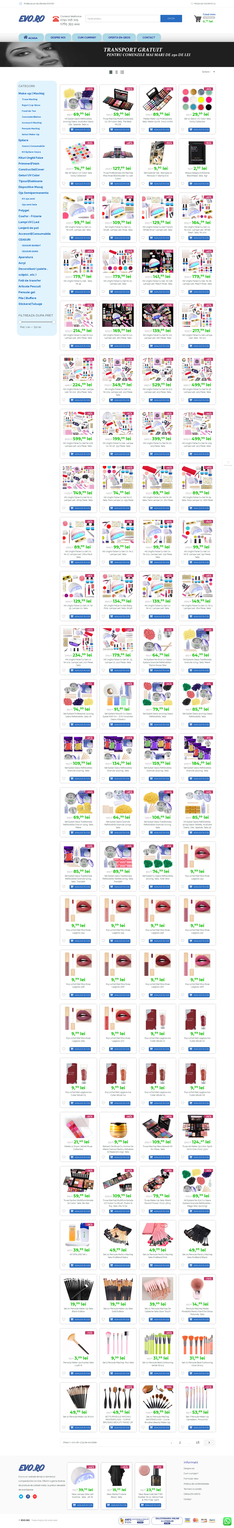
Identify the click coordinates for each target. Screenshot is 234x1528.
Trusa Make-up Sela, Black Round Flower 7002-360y (157, 1201)
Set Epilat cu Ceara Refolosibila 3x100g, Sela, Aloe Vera (157, 877)
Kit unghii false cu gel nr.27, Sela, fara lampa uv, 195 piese (118, 498)
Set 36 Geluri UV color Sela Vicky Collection (78, 174)
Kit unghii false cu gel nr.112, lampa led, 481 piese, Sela (157, 336)
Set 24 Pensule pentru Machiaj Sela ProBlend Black (197, 1256)
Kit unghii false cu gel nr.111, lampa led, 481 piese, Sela (118, 336)
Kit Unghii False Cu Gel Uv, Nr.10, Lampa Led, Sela (158, 607)
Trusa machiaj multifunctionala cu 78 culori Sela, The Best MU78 (118, 121)
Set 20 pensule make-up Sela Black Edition (78, 1310)
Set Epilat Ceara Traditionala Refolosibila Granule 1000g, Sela (158, 824)
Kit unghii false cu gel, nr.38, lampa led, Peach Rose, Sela (197, 282)
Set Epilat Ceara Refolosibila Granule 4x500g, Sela (157, 769)
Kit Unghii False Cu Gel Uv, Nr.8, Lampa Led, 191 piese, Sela (197, 554)
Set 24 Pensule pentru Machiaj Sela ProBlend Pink (158, 1256)
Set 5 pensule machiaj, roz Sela (118, 1362)
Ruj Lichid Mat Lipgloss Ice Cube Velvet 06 (197, 1093)
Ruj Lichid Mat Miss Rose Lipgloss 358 (78, 985)
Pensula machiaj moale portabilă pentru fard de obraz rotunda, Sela (197, 1311)
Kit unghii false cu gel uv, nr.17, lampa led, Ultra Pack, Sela (78, 554)
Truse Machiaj (29, 99)
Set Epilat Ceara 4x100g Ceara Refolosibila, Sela (158, 715)
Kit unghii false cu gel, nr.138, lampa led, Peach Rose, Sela (158, 282)
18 (197, 1442)
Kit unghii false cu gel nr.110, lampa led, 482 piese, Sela (78, 336)
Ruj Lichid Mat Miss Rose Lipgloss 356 (158, 931)
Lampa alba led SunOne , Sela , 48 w (117, 1495)
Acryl (22, 263)
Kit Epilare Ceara (31, 152)
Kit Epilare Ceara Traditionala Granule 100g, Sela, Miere (197, 661)
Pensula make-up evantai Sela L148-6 (78, 1364)
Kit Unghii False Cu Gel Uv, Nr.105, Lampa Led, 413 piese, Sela (118, 392)
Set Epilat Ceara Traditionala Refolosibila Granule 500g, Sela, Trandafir (78, 879)
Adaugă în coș (82, 129)
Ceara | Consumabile (33, 146)
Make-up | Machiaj (31, 93)
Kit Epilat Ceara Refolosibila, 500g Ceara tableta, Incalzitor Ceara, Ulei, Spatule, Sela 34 (197, 824)
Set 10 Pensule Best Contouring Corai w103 (197, 1364)
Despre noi (58, 37)
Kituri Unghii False (31, 157)
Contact (149, 37)
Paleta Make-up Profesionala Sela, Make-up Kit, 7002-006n (157, 120)
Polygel (24, 210)
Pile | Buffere (27, 298)
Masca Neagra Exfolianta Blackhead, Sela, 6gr (197, 174)
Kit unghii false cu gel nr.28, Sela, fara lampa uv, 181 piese (157, 498)
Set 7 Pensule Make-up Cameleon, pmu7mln (197, 1418)
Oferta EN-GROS (119, 37)
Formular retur (191, 1478)
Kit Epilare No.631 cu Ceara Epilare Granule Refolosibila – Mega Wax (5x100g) (197, 1203)
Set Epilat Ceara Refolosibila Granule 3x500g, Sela (118, 769)
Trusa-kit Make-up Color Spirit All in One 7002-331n (197, 1147)
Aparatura (26, 257)
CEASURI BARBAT (31, 245)
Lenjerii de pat (29, 228)
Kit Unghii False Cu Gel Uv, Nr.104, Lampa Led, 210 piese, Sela (78, 662)
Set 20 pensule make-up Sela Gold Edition (118, 1310)
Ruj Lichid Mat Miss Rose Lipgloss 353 (197, 877)
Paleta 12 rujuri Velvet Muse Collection (78, 1147)
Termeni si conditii (193, 1489)
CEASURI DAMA (30, 251)
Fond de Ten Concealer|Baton (31, 114)
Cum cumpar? (87, 37)
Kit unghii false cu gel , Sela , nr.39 (78, 282)
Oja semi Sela (29, 204)
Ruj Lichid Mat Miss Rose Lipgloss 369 (78, 1039)
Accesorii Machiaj (32, 122)
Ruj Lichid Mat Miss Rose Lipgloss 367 (158, 985)
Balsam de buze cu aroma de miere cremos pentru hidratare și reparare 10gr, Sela (118, 1149)
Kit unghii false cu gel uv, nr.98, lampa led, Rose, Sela (118, 228)
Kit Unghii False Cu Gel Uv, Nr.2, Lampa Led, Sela (118, 552)
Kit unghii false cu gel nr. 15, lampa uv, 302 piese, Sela (118, 661)
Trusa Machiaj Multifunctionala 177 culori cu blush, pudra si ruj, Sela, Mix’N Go (118, 1203)
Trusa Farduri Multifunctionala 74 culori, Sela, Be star (78, 1201)
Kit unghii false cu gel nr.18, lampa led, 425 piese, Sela (197, 390)
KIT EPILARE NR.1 (78, 1254)
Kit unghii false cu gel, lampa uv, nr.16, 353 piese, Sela (118, 444)
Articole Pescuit (30, 286)
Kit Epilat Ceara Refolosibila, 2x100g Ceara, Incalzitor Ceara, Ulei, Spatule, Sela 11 (78, 121)
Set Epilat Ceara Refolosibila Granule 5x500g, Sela (197, 769)
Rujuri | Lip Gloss (31, 105)
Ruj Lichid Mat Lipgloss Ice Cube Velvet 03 (78, 1093)
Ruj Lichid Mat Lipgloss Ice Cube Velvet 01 (158, 1039)
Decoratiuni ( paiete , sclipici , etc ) (33, 271)
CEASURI (25, 239)
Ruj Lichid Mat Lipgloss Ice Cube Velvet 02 (197, 1039)
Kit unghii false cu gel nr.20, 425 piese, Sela (157, 444)
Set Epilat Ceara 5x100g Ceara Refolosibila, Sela (197, 715)
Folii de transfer (30, 280)
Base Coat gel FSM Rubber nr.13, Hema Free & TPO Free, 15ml (83, 1497)
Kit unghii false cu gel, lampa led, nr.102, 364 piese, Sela (78, 390)
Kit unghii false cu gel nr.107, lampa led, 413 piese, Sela (158, 390)
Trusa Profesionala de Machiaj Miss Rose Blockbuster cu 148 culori (118, 176)
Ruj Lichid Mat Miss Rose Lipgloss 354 (78, 931)
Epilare (23, 140)
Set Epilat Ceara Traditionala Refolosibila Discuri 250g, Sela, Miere (78, 824)
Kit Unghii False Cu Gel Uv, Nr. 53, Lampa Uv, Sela (78, 607)
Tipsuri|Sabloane (31, 181)
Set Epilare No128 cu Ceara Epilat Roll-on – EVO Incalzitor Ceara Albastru (118, 716)
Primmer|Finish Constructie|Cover (31, 166)
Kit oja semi (28, 198)
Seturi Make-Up (30, 134)
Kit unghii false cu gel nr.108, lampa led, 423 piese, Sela (78, 444)
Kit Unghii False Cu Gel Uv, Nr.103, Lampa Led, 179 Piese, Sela (157, 554)
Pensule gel (27, 292)
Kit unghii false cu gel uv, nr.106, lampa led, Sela (78, 228)
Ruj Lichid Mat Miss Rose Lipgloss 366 (118, 985)
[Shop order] (207, 72)
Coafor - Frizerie (30, 216)
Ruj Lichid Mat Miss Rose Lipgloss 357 (197, 931)
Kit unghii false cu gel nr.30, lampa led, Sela (118, 282)
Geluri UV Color (29, 175)
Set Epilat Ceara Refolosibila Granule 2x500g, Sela (78, 769)
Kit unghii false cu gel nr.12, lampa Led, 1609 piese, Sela (78, 498)
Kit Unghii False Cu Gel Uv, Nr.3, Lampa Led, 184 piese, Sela (197, 607)
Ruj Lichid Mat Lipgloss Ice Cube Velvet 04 (118, 1093)
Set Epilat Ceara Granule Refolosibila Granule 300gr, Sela (118, 824)
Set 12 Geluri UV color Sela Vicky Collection (197, 120)
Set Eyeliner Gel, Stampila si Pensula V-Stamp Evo (158, 174)
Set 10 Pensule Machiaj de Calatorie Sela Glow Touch (158, 1310)
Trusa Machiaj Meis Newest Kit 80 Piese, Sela (157, 1147)
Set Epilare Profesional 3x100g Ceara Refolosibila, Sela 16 (78, 715)
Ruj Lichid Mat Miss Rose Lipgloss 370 (118, 1039)
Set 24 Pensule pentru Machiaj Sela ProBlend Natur (118, 1256)
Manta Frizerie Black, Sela (153, 1495)
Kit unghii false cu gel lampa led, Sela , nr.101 (197, 336)
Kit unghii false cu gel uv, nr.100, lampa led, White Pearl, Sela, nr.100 (197, 230)
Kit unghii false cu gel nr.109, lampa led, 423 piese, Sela (197, 444)
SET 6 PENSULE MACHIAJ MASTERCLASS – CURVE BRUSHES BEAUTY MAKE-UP (118, 1419)
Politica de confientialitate (196, 1484)
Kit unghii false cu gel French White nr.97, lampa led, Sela (158, 228)
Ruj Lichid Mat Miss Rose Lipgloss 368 (197, 985)
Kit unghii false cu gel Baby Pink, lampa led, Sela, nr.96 (118, 607)
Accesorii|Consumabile (35, 233)
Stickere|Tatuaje (30, 304)
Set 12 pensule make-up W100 (78, 1416)
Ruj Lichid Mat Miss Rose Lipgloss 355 (118, 931)
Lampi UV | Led (29, 222)
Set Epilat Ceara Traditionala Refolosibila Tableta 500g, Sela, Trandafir (118, 879)
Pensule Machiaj (31, 128)
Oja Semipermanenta (34, 192)
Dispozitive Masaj (31, 187)
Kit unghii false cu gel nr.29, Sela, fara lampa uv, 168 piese (197, 498)
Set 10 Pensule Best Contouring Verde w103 (157, 1364)
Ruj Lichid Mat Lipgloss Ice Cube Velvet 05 (158, 1093)
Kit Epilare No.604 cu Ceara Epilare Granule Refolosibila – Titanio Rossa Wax (157, 662)
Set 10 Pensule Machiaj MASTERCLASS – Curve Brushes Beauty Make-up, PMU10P (158, 1420)
